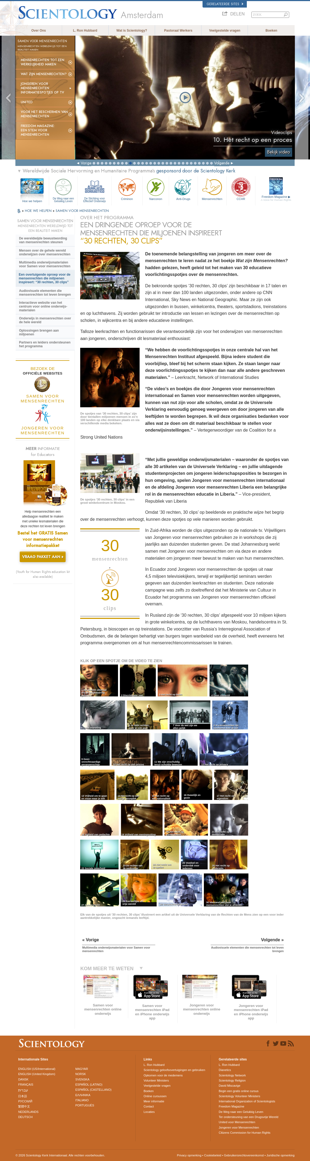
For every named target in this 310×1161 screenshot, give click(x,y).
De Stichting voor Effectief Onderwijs (94, 190)
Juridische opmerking (281, 1155)
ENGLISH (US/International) (36, 1068)
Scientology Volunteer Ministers (239, 1096)
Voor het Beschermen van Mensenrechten (44, 114)
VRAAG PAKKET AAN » (42, 556)
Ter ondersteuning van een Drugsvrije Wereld (248, 1117)
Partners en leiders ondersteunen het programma (44, 344)
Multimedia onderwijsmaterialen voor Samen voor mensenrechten (44, 264)
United (27, 102)
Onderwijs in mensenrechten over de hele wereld (45, 320)
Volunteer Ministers (156, 1080)
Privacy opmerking (189, 1155)
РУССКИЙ (25, 1101)
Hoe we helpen (32, 201)
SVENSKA (82, 1079)
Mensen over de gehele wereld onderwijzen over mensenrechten (44, 252)
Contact (149, 1106)
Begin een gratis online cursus (238, 1091)
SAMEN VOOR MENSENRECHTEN (82, 210)
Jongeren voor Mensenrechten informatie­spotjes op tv (42, 88)
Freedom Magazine (276, 198)
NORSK (80, 1074)
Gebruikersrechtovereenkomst (244, 1155)
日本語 (22, 1096)
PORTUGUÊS (84, 1105)
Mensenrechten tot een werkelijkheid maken (42, 62)
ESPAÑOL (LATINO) (88, 1084)
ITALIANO (82, 1100)
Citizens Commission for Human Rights (244, 1132)
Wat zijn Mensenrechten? (44, 74)
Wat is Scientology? (131, 30)
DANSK (23, 1079)
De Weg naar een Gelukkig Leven (63, 190)
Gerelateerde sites (225, 4)
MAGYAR (81, 1068)
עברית (23, 1090)
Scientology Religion (232, 1080)
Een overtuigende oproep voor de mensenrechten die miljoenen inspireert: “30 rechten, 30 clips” (44, 278)
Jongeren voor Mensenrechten (239, 1127)
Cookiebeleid (212, 1155)
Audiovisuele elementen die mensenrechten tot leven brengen (45, 292)
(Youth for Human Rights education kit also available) (43, 574)
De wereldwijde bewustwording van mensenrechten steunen (43, 240)
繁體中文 (24, 1106)
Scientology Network (232, 1075)
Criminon (127, 189)
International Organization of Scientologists (247, 1101)
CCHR (241, 189)
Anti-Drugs (183, 189)
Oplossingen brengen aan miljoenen (39, 332)
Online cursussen (155, 1096)
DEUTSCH (25, 1117)
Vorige (86, 163)
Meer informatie (154, 1101)
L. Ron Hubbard (85, 30)
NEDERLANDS (28, 1111)
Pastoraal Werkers (178, 30)
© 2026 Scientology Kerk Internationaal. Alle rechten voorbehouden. (60, 1155)
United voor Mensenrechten (237, 1122)
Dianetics (225, 1070)
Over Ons (38, 30)
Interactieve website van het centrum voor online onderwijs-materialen (43, 306)
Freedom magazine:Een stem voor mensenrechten (38, 130)
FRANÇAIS (25, 1084)
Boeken (271, 30)
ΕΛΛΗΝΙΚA (82, 1095)
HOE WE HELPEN (39, 210)
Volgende (221, 163)
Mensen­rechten (212, 189)
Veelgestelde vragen (224, 30)
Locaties (149, 1111)
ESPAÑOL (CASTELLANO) (93, 1089)
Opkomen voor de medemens (163, 1075)
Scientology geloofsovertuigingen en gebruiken (174, 1070)
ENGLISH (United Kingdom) (36, 1074)
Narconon (155, 189)
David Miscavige (229, 1085)
